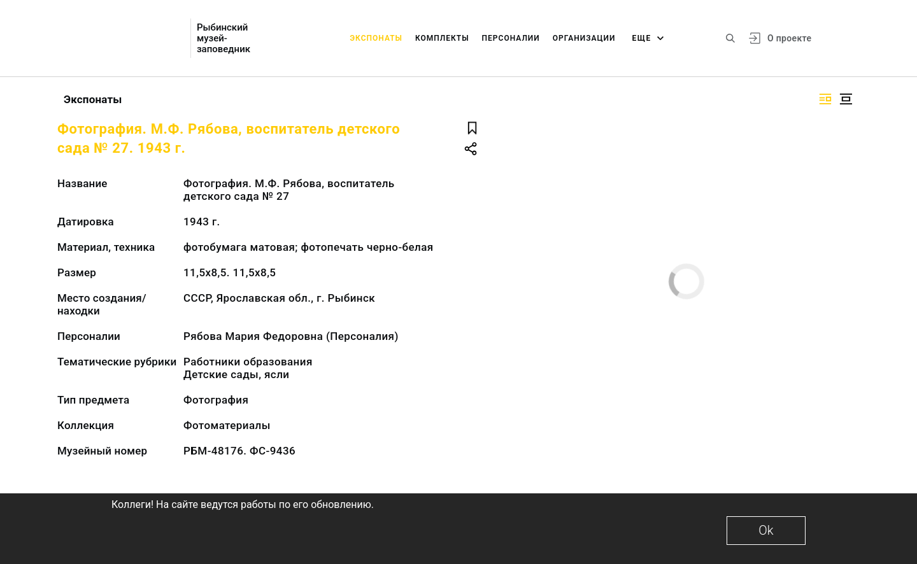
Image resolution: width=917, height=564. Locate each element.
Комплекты (442, 38)
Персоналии (511, 38)
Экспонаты (376, 38)
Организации (584, 38)
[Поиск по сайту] (730, 38)
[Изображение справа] (825, 99)
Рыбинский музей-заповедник (223, 38)
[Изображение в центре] (845, 99)
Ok (765, 530)
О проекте (789, 38)
